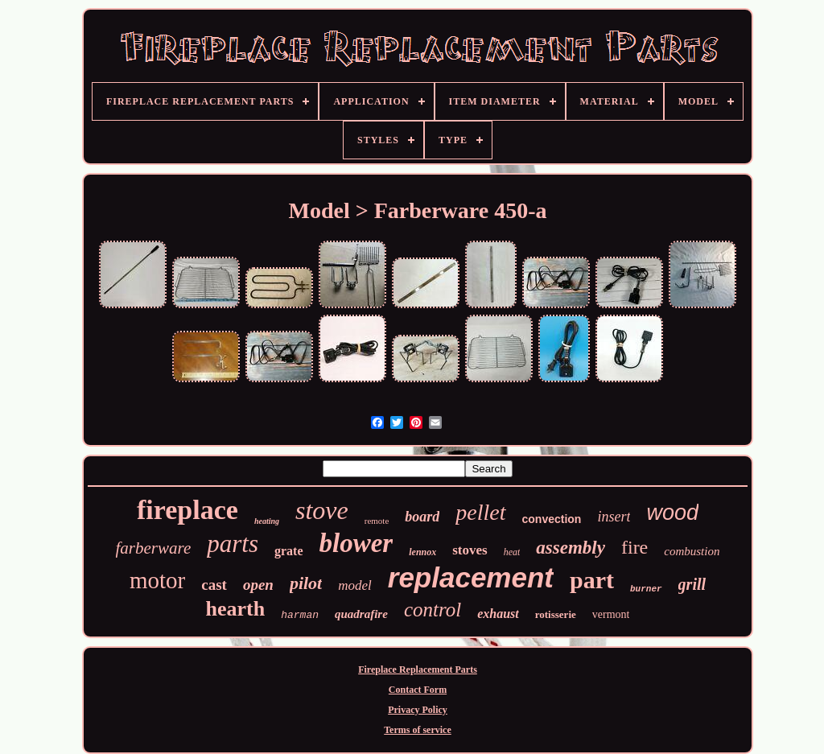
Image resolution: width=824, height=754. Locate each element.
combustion (691, 551)
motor (157, 580)
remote (377, 520)
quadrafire (361, 614)
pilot (306, 583)
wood (672, 513)
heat (512, 552)
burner (646, 589)
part (592, 580)
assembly (570, 548)
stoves (469, 550)
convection (552, 519)
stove (321, 510)
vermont (611, 614)
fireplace (187, 510)
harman (300, 615)
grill (692, 584)
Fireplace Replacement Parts (417, 669)
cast (214, 584)
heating (266, 521)
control (432, 609)
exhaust (498, 613)
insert (613, 517)
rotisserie (555, 614)
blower (356, 543)
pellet (480, 512)
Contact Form (418, 689)
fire (634, 547)
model (355, 585)
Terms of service (417, 729)
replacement (471, 577)
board (422, 517)
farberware (154, 548)
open (258, 584)
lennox (422, 552)
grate (288, 551)
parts (232, 543)
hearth (236, 608)
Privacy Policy (417, 709)
